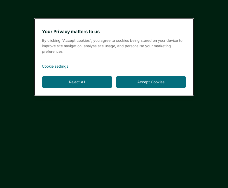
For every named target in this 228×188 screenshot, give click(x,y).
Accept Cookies (150, 82)
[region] (114, 57)
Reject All (77, 82)
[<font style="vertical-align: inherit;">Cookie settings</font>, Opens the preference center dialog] (114, 66)
